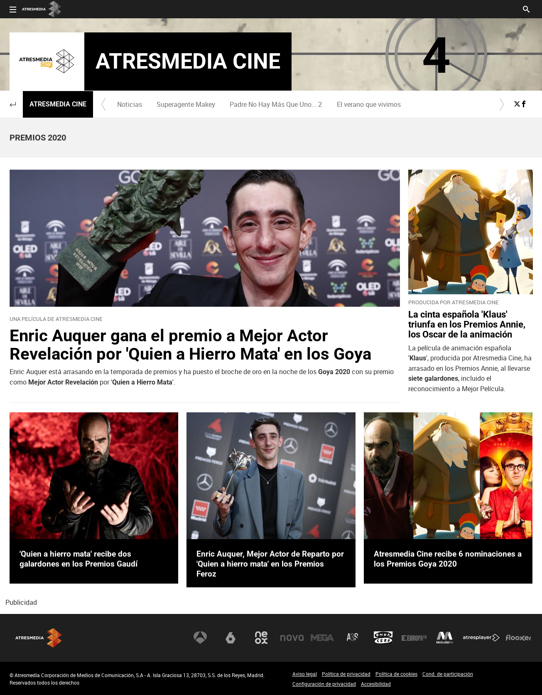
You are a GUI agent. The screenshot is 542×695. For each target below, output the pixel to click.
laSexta (230, 637)
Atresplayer (481, 637)
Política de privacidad (346, 673)
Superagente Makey (186, 104)
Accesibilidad (376, 683)
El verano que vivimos (369, 104)
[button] (13, 104)
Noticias (129, 104)
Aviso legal (304, 673)
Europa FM (414, 637)
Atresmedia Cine (57, 104)
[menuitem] (130, 104)
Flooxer (518, 637)
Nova (292, 637)
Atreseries (353, 637)
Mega (322, 637)
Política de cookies (396, 673)
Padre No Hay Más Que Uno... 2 (276, 104)
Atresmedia (39, 637)
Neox (261, 637)
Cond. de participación (447, 673)
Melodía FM (444, 637)
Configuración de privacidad (324, 683)
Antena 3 (200, 637)
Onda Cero (383, 637)
